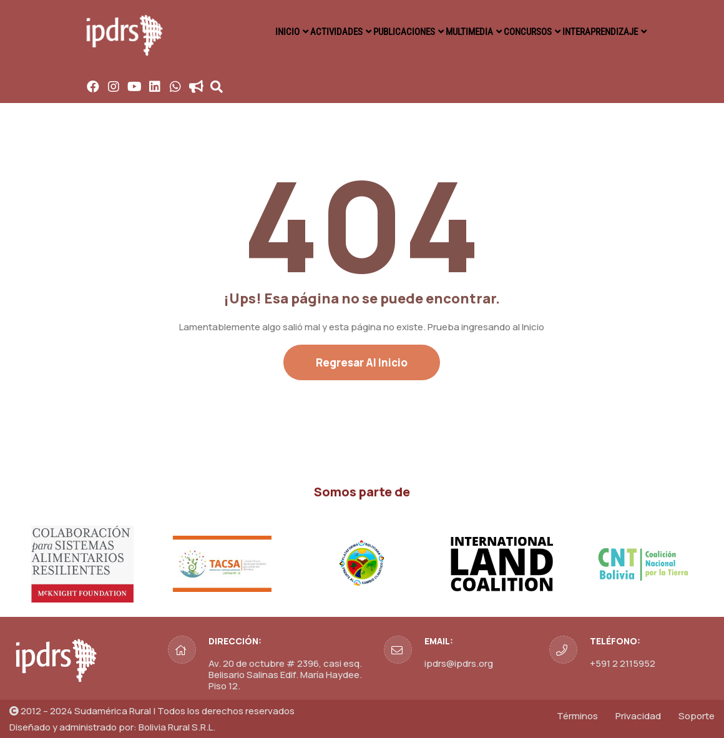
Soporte (696, 715)
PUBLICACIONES (381, 31)
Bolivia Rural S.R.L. (177, 727)
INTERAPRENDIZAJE (597, 31)
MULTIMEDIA (454, 31)
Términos (577, 715)
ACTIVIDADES (307, 31)
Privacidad (638, 715)
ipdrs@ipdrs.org (458, 663)
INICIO (251, 31)
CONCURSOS (519, 31)
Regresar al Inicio (362, 362)
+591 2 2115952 (622, 663)
